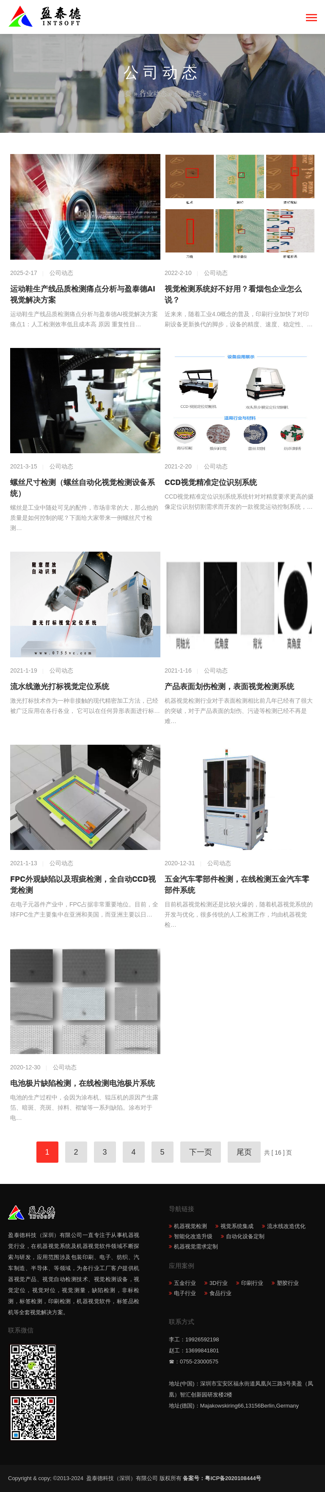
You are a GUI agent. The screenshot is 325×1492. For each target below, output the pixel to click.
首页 (125, 93)
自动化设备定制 (245, 1236)
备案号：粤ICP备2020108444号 (222, 1478)
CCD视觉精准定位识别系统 (211, 482)
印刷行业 (252, 1283)
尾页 (244, 1152)
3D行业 (218, 1283)
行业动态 (153, 93)
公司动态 (187, 93)
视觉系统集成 (236, 1226)
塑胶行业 (288, 1283)
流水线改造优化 (286, 1226)
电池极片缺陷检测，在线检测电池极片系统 (82, 1083)
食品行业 (220, 1293)
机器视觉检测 (190, 1226)
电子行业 (185, 1293)
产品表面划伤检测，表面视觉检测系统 (229, 686)
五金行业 (185, 1283)
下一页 (200, 1152)
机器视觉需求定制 (196, 1246)
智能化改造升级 (193, 1236)
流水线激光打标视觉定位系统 (59, 686)
